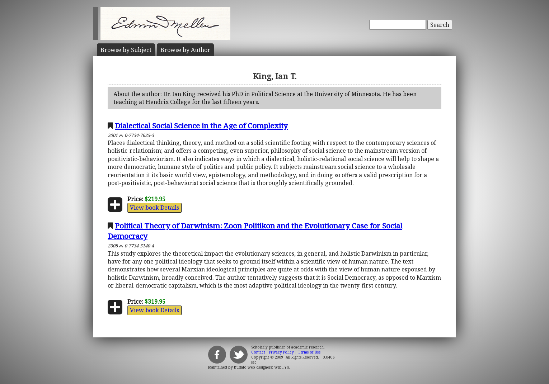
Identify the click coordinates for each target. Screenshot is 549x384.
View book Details (154, 208)
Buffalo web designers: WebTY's (261, 367)
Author (185, 50)
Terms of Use (309, 352)
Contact (258, 352)
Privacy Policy (281, 352)
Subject (125, 50)
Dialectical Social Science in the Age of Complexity (201, 125)
